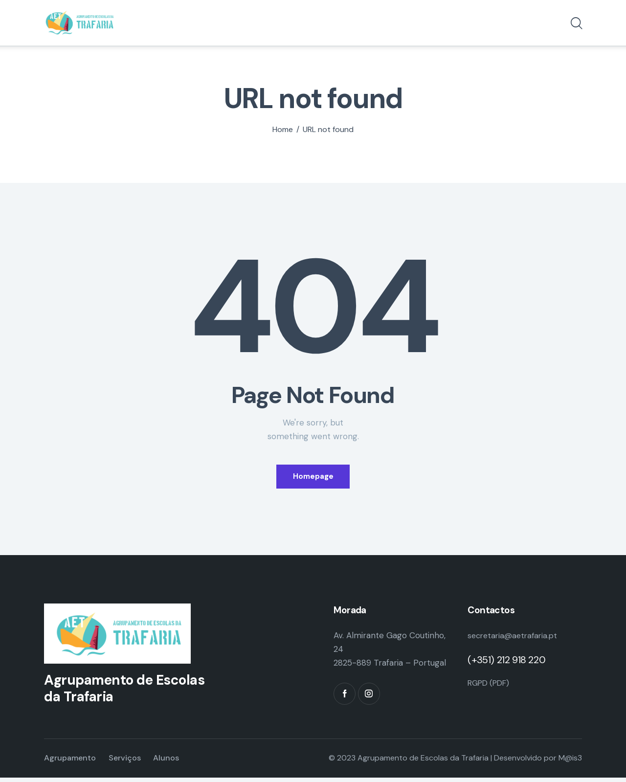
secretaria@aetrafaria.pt (515, 639)
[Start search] (576, 25)
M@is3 (570, 763)
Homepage (313, 478)
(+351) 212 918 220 (506, 664)
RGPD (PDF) (491, 686)
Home (282, 129)
